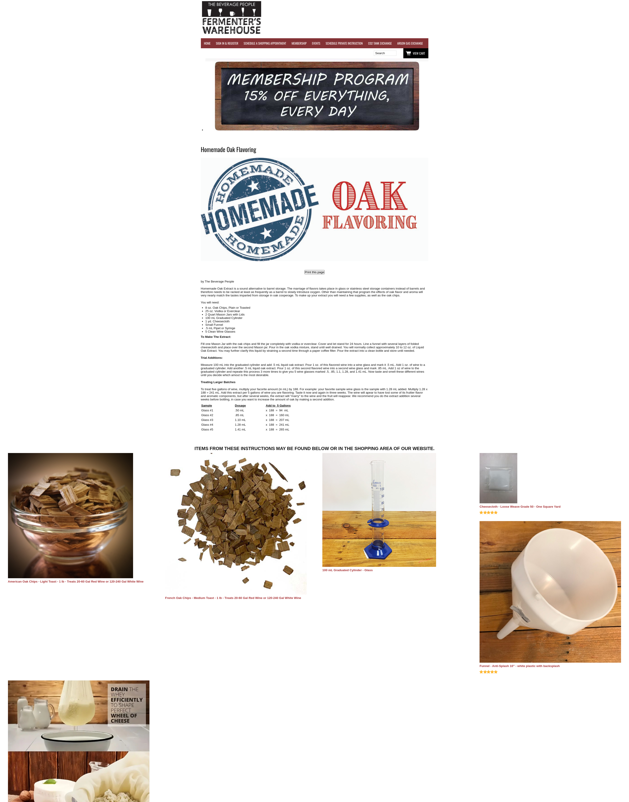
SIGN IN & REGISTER (227, 43)
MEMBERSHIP (299, 43)
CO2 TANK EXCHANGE (380, 43)
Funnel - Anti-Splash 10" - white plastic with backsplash (520, 666)
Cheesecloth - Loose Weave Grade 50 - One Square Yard (520, 506)
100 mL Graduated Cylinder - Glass (347, 570)
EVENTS (316, 43)
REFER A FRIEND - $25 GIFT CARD (513, 43)
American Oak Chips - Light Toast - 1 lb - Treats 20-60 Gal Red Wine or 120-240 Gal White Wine (76, 581)
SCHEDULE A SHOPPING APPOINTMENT (265, 43)
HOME (207, 43)
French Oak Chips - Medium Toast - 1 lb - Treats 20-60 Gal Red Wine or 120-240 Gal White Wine (233, 598)
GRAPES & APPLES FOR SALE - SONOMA (559, 43)
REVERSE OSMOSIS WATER (475, 43)
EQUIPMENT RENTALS (597, 43)
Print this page (314, 272)
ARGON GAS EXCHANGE (410, 43)
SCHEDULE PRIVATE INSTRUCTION (344, 43)
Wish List (240, 53)
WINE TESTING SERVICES (441, 43)
